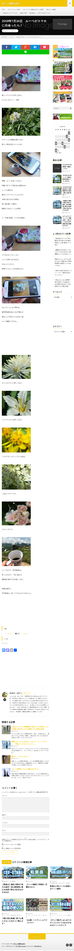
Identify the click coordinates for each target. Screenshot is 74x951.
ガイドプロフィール (44, 13)
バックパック (59, 915)
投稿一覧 (26, 693)
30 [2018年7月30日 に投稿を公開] (56, 150)
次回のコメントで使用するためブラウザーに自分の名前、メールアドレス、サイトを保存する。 (25, 840)
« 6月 (56, 153)
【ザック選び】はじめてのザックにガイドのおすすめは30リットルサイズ (60, 923)
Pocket (25, 634)
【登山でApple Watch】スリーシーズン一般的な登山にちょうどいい (63, 272)
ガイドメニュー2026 (14, 9)
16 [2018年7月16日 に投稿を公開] (56, 144)
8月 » (60, 153)
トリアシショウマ (32, 915)
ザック (53, 915)
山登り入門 (23, 13)
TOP (3, 9)
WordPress (38, 946)
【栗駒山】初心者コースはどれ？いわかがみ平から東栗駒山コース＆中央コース (63, 252)
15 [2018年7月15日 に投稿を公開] (69, 140)
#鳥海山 (14, 881)
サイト (4, 831)
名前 (4, 815)
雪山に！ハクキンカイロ (19, 757)
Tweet (9, 633)
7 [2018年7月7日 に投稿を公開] (66, 137)
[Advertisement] (25, 612)
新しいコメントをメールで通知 (11, 845)
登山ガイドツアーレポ (10, 13)
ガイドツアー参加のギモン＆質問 (33, 9)
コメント (4, 796)
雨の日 (18, 915)
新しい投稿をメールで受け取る (11, 849)
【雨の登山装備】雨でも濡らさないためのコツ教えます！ (12, 921)
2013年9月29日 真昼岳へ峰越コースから (67, 167)
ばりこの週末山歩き (19, 944)
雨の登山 (13, 915)
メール (5, 823)
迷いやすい (62, 883)
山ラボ (14, 31)
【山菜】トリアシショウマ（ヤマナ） (36, 921)
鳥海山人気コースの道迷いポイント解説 (60, 887)
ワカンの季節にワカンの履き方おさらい (25, 769)
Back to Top (37, 937)
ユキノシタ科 (41, 915)
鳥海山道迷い (55, 883)
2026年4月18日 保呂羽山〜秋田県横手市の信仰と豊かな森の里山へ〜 (67, 191)
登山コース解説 (51, 9)
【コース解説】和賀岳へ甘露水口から (36, 886)
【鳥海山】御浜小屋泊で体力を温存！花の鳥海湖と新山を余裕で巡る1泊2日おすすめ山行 (13, 889)
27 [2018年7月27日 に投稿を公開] (64, 147)
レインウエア (6, 915)
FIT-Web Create (21, 946)
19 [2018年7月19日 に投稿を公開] (62, 144)
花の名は (32, 13)
